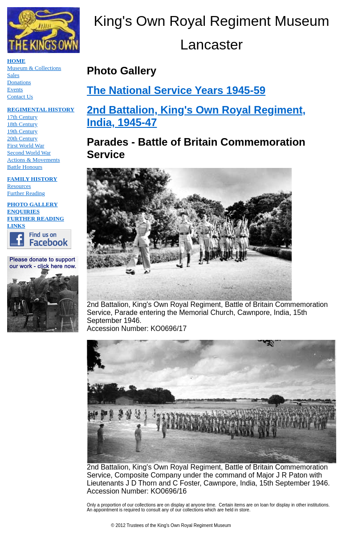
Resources (19, 186)
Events (15, 89)
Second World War (29, 152)
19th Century (22, 131)
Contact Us (20, 96)
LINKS (16, 225)
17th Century (22, 117)
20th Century (22, 138)
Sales (13, 75)
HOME (16, 60)
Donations (19, 82)
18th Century (22, 124)
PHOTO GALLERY (32, 204)
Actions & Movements (33, 159)
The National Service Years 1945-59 (176, 90)
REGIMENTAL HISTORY (40, 109)
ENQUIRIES (23, 211)
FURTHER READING (35, 218)
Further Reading (26, 193)
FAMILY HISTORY (32, 179)
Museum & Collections (34, 68)
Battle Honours (24, 166)
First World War (25, 145)
